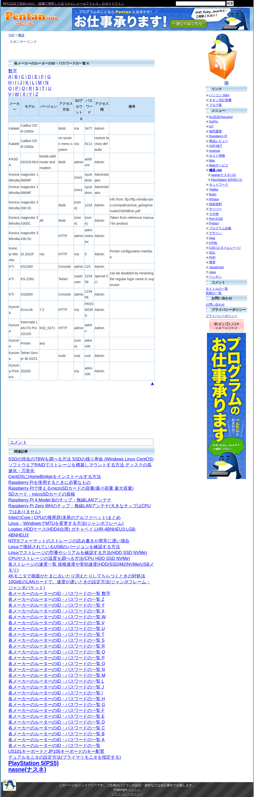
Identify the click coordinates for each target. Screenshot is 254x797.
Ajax (212, 238)
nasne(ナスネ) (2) (223, 175)
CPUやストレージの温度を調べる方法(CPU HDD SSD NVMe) (69, 558)
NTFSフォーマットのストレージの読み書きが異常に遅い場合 (68, 540)
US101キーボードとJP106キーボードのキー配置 (56, 751)
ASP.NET (215, 146)
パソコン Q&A (219, 95)
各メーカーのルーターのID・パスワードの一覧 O (56, 663)
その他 (214, 214)
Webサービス (218, 165)
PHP (212, 257)
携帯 (212, 262)
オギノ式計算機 (220, 100)
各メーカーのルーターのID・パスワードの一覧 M (56, 675)
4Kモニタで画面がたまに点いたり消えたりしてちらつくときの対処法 (76, 576)
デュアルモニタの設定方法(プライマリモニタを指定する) (64, 757)
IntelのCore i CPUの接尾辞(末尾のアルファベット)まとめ (64, 517)
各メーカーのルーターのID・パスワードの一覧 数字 (59, 593)
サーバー (215, 209)
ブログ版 (215, 105)
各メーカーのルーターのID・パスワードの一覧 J (56, 687)
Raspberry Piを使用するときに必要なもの (49, 482)
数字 (12, 70)
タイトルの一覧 (217, 288)
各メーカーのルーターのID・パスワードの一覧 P (56, 657)
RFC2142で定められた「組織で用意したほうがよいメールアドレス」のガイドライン (63, 3)
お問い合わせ (215, 304)
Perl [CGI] (216, 219)
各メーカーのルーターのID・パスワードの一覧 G (56, 704)
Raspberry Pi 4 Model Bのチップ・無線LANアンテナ (59, 500)
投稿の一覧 (214, 293)
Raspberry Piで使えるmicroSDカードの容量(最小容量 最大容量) (71, 488)
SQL (212, 252)
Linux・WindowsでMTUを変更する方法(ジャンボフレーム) (66, 523)
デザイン (215, 233)
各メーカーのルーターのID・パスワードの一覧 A (56, 739)
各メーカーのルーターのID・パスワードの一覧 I (55, 693)
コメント (18, 442)
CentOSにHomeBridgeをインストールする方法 (54, 476)
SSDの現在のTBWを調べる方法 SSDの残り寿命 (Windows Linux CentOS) (81, 459)
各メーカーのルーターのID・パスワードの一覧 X (56, 611)
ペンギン (215, 276)
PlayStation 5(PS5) (33, 763)
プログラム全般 (220, 228)
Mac (212, 160)
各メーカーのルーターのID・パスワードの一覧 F (56, 710)
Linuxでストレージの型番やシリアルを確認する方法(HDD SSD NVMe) (77, 552)
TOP (11, 35)
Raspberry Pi (218, 136)
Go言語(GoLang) (221, 117)
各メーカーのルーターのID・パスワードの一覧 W (57, 617)
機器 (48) (215, 170)
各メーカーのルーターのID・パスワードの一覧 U (56, 628)
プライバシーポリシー (221, 316)
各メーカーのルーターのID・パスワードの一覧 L (56, 681)
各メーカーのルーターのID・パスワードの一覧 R (56, 646)
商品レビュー (218, 141)
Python (214, 223)
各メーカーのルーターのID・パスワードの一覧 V (56, 622)
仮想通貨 (215, 131)
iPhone (214, 199)
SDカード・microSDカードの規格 (41, 494)
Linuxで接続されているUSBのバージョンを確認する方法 (64, 546)
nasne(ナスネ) (27, 769)
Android (214, 151)
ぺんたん (134, 789)
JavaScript (216, 267)
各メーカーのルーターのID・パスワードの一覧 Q (56, 652)
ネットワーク (218, 184)
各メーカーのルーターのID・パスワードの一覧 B (56, 733)
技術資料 (215, 204)
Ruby (212, 194)
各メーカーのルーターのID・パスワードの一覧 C (56, 728)
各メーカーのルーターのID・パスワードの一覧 (54, 745)
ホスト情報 (217, 155)
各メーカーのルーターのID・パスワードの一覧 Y (56, 605)
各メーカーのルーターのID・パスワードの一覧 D (56, 722)
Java (212, 272)
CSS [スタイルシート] (224, 248)
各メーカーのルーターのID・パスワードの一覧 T (56, 634)
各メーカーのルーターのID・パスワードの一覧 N (56, 669)
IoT (211, 126)
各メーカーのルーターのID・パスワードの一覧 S (56, 640)
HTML (213, 243)
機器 (21, 35)
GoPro (213, 121)
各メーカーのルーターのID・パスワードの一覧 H (56, 698)
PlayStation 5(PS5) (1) (226, 180)
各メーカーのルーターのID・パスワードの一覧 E (56, 716)
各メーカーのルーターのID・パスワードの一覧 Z (56, 599)
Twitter (213, 189)
